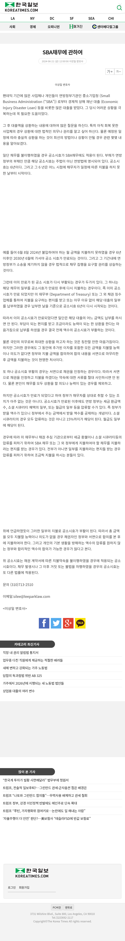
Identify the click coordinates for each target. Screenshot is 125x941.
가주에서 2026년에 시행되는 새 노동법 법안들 (33, 683)
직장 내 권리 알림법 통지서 (20, 652)
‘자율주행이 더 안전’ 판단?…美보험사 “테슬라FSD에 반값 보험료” (47, 818)
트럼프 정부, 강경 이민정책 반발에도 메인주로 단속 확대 (40, 803)
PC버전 (57, 907)
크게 (109, 71)
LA (13, 18)
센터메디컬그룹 (105, 26)
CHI (111, 18)
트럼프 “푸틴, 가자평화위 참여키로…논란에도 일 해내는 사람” (44, 810)
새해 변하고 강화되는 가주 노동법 (25, 668)
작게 (118, 71)
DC (52, 18)
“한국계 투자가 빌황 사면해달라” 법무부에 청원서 (36, 780)
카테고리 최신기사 (26, 644)
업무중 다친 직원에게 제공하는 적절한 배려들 (33, 660)
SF (72, 18)
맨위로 (68, 907)
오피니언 (54, 26)
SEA (91, 18)
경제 (33, 26)
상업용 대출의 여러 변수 (19, 691)
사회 (12, 26)
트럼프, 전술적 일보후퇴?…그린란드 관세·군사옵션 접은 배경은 (45, 787)
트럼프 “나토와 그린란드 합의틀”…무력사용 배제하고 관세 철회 (45, 795)
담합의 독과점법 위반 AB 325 (22, 675)
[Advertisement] (62, 728)
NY (32, 18)
